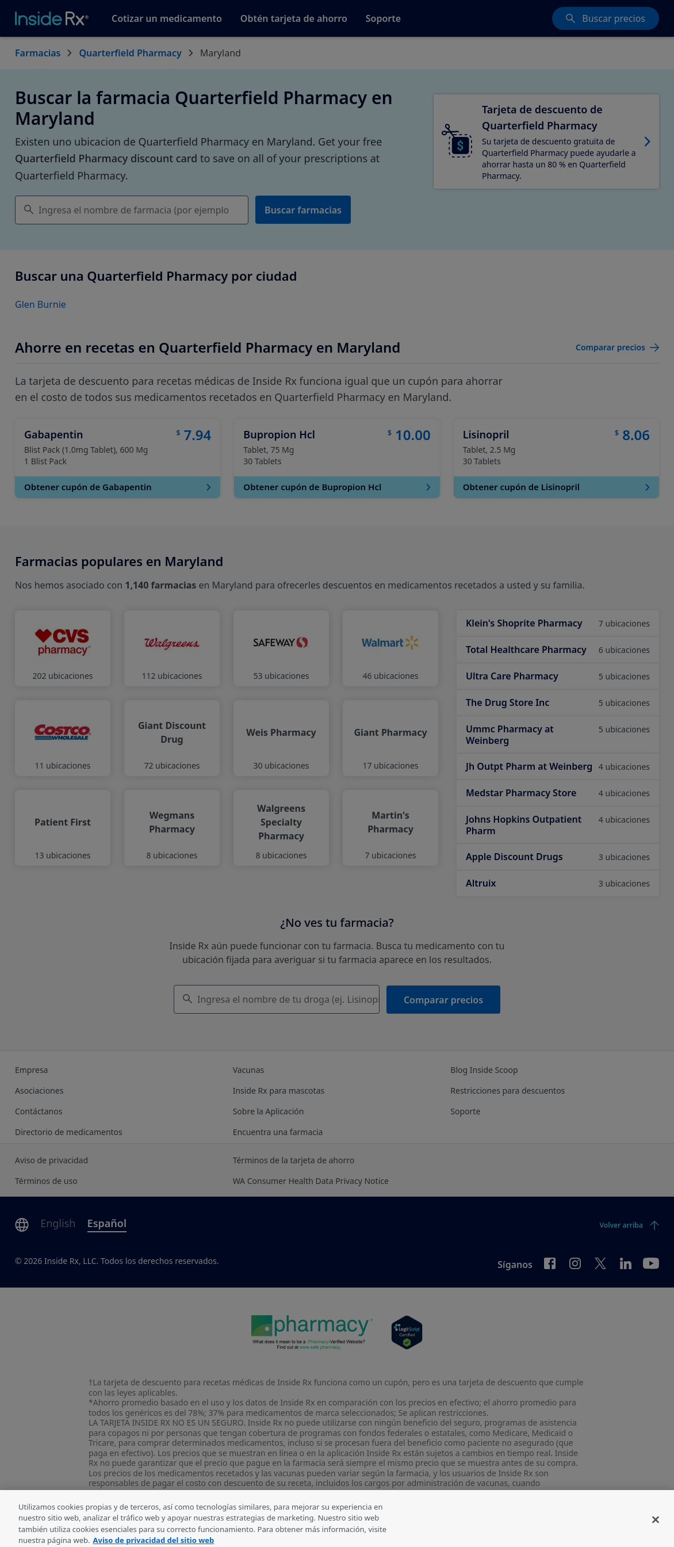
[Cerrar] (655, 1532)
